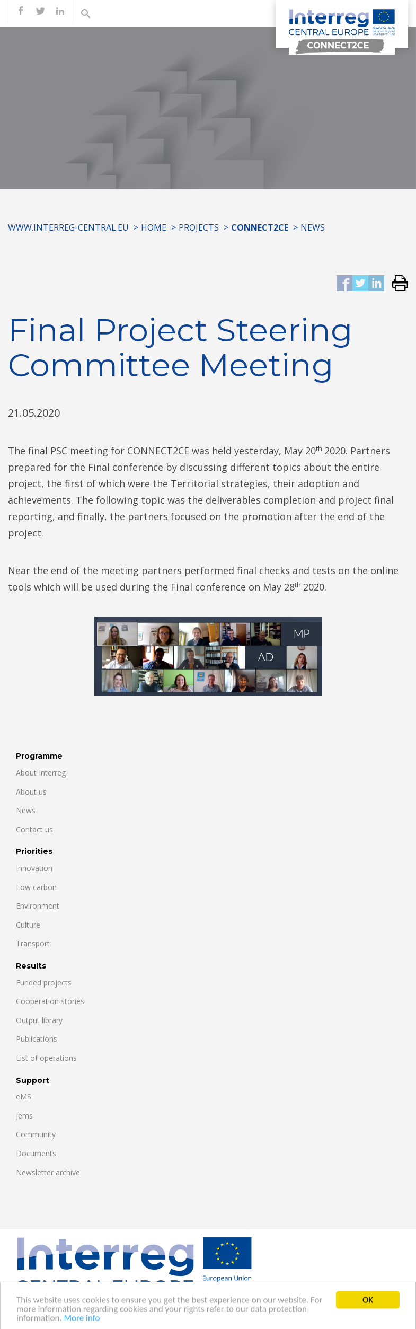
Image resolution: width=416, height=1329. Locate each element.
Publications (36, 1039)
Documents (36, 1153)
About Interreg (41, 773)
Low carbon (36, 887)
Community (36, 1134)
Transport (33, 943)
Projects (199, 227)
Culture (28, 925)
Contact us (34, 829)
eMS (23, 1097)
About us (31, 792)
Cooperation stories (50, 1001)
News (312, 227)
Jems (24, 1116)
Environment (37, 906)
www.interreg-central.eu (68, 227)
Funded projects (44, 983)
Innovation (34, 868)
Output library (39, 1020)
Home (153, 227)
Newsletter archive (48, 1172)
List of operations (46, 1058)
